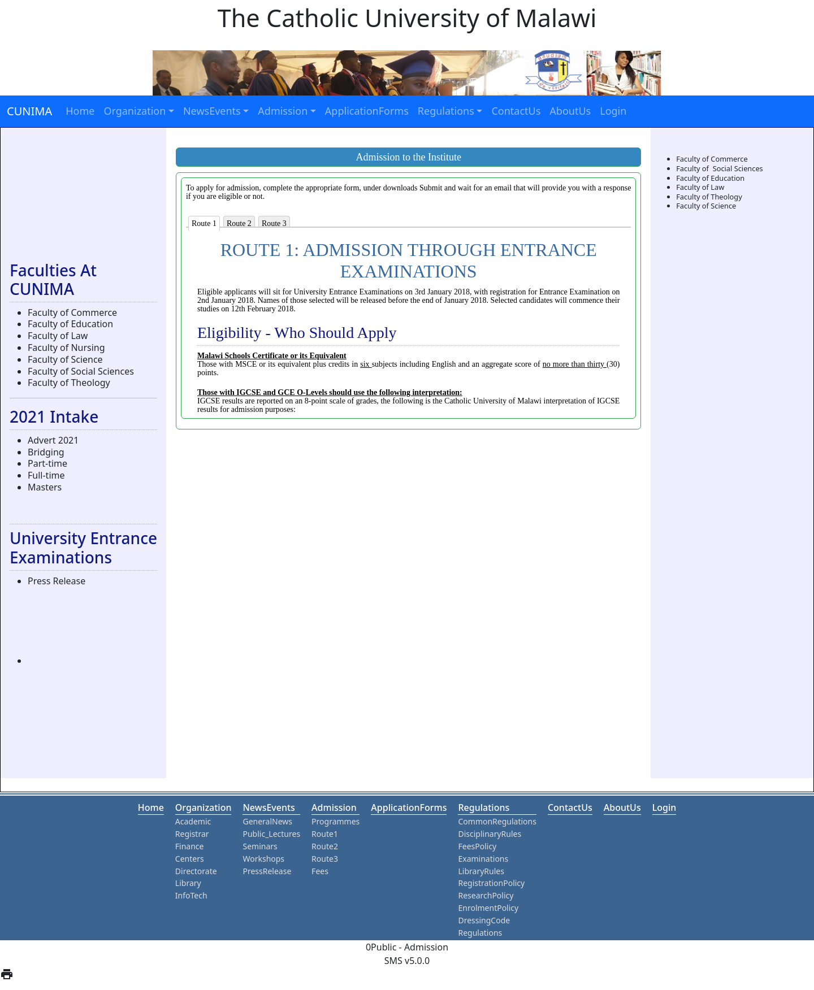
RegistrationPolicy (491, 883)
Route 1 (204, 223)
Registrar (192, 833)
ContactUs (515, 111)
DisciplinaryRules (489, 833)
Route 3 (274, 223)
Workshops (263, 858)
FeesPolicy (477, 846)
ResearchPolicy (485, 895)
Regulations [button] (446, 111)
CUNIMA (29, 111)
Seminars (260, 846)
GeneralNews (267, 821)
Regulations (483, 807)
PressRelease (267, 871)
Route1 (324, 833)
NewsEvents (269, 807)
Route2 (324, 846)
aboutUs (622, 807)
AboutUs (570, 111)
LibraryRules (481, 871)
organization (203, 807)
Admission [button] (283, 111)
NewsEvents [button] (212, 111)
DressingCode (484, 920)
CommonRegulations (497, 821)
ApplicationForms (367, 111)
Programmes (335, 821)
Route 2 (239, 223)
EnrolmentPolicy (488, 907)
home (151, 807)
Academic (193, 821)
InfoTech (191, 895)
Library (188, 883)
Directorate (196, 871)
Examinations (483, 858)
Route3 (324, 858)
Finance (189, 846)
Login (613, 111)
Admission (334, 807)
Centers (189, 858)
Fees (319, 871)
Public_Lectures (271, 833)
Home (80, 111)
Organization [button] (134, 111)
